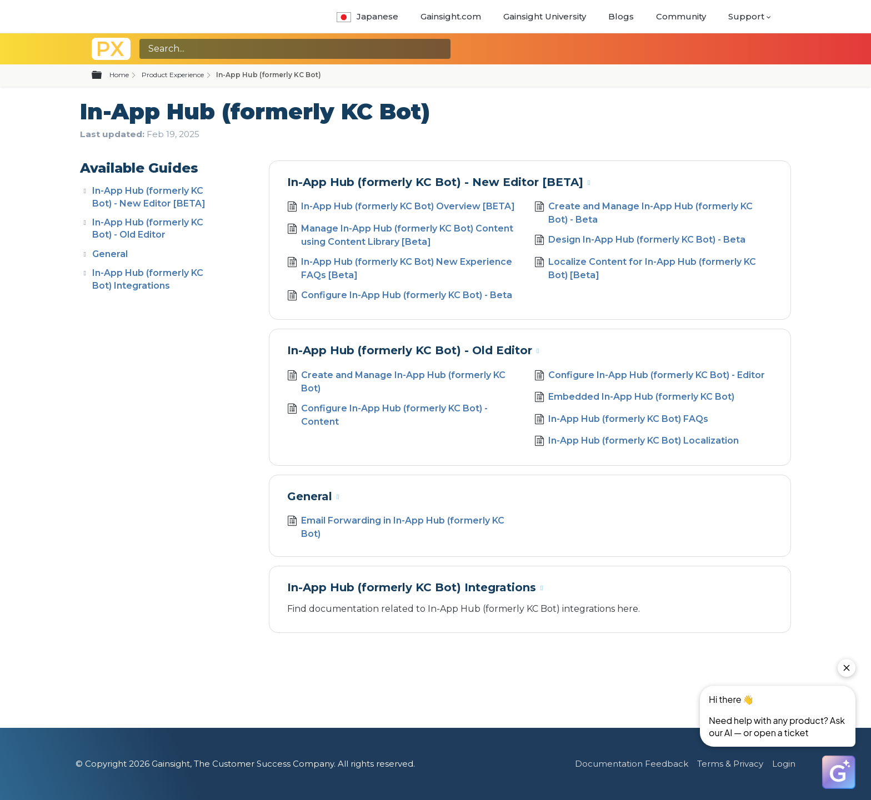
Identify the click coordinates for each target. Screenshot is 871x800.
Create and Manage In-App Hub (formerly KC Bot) (396, 382)
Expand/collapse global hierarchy (103, 75)
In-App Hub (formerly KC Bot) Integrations (411, 587)
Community (681, 16)
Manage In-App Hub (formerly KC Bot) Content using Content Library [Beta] (400, 235)
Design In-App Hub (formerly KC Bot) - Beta (639, 241)
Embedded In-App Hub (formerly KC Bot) (634, 398)
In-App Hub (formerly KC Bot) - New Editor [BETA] (435, 182)
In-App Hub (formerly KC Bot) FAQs (621, 420)
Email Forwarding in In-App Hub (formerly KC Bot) (395, 527)
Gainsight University (544, 16)
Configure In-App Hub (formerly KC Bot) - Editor (649, 376)
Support (746, 16)
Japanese (367, 16)
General (110, 254)
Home (119, 75)
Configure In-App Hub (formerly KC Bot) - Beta (399, 296)
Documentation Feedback (631, 763)
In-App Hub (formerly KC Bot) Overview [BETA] (401, 207)
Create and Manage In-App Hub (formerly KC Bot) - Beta (643, 213)
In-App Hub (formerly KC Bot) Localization (636, 442)
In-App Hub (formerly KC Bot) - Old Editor (409, 350)
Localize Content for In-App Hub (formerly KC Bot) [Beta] (645, 268)
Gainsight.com (451, 16)
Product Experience (173, 75)
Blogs (621, 16)
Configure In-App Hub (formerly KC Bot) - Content (387, 415)
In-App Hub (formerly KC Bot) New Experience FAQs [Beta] (399, 268)
